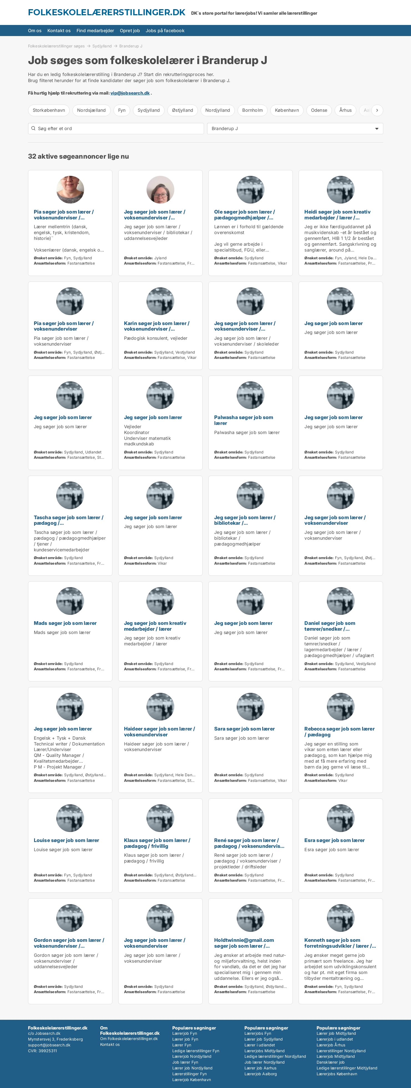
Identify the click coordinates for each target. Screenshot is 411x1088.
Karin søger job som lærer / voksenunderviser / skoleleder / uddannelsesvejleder (157, 331)
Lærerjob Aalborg (260, 1073)
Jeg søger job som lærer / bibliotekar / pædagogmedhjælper (245, 523)
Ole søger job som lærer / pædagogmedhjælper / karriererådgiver (244, 217)
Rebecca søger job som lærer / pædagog (339, 731)
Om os (35, 30)
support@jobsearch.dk (49, 1045)
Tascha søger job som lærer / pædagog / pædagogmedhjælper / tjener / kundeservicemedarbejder (69, 525)
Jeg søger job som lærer (333, 323)
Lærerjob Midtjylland (336, 1056)
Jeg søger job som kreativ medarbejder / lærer (155, 626)
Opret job (130, 30)
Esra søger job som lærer (334, 840)
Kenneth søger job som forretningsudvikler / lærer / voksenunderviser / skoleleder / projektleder (338, 948)
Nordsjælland (91, 110)
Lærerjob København (191, 1079)
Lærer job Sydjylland (263, 1039)
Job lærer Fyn (185, 1062)
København (287, 110)
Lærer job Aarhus (260, 1068)
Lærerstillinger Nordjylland (341, 1050)
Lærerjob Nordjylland (192, 1056)
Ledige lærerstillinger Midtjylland (347, 1068)
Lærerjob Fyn (184, 1033)
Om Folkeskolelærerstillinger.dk (129, 1038)
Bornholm (252, 110)
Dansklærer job (331, 1062)
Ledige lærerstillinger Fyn (196, 1050)
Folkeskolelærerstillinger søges (56, 46)
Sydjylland (102, 46)
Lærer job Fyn (185, 1039)
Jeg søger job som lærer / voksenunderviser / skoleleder (245, 329)
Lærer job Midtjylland (336, 1033)
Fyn (122, 110)
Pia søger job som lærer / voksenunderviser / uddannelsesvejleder (64, 217)
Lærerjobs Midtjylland (264, 1050)
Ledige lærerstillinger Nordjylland (275, 1056)
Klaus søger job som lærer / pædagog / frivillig (157, 843)
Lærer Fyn (181, 1045)
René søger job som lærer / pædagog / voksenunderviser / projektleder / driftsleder (249, 846)
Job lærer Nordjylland (264, 1062)
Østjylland (182, 110)
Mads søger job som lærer (65, 623)
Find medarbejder (95, 30)
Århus (345, 110)
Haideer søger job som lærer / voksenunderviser (159, 731)
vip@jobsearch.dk (130, 93)
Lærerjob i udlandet (335, 1039)
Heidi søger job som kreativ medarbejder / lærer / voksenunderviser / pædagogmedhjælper (337, 220)
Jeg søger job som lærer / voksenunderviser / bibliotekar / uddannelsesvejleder (154, 220)
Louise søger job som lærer (66, 840)
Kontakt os (59, 30)
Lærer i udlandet (259, 1045)
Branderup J (130, 46)
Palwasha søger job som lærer (243, 420)
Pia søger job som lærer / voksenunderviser (64, 326)
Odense (319, 110)
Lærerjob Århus (331, 1045)
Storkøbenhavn (49, 110)
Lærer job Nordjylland (192, 1068)
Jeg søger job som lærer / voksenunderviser (335, 520)
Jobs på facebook (165, 30)
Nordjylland (217, 110)
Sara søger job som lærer (244, 729)
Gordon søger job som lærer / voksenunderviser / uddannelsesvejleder (69, 946)
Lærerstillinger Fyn (189, 1073)
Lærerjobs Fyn (257, 1033)
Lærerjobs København (337, 1073)
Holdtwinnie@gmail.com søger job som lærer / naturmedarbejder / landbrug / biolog (249, 948)
